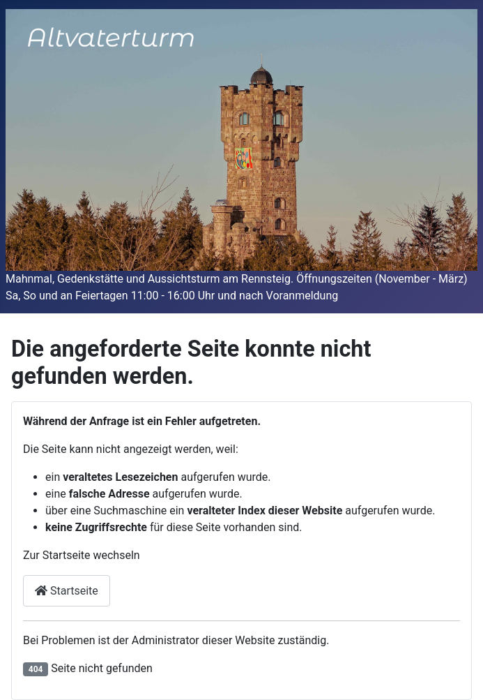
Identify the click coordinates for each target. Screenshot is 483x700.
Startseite (66, 590)
